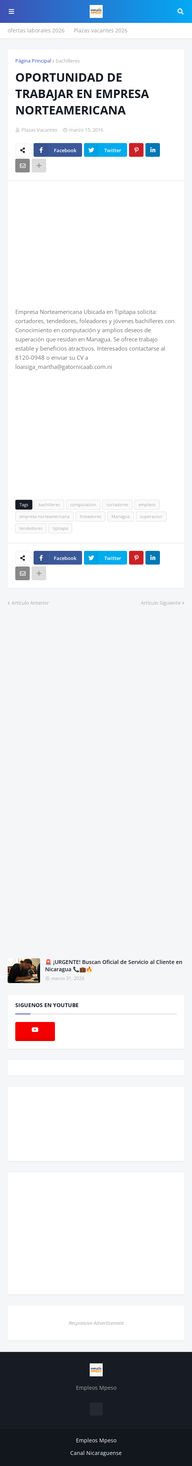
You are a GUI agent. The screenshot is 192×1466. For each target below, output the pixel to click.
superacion (151, 516)
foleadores (90, 516)
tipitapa (60, 528)
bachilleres (68, 60)
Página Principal (33, 60)
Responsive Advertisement (96, 1323)
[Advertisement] (79, 243)
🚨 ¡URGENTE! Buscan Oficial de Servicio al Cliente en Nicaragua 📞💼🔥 (113, 965)
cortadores (117, 504)
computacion (83, 504)
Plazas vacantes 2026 (100, 30)
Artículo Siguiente (161, 602)
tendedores (30, 528)
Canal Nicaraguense (96, 1452)
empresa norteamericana (44, 516)
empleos (147, 504)
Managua (120, 516)
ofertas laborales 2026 (36, 30)
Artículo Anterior (30, 602)
